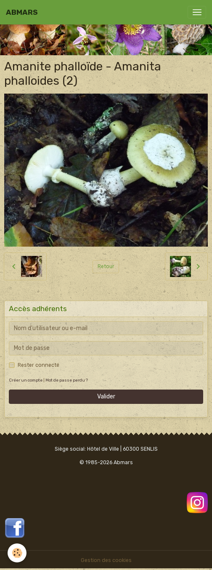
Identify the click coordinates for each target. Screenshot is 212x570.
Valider (106, 396)
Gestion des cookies (106, 560)
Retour (106, 266)
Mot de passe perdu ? (66, 380)
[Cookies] (17, 552)
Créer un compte (25, 380)
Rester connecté (38, 365)
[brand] (22, 12)
